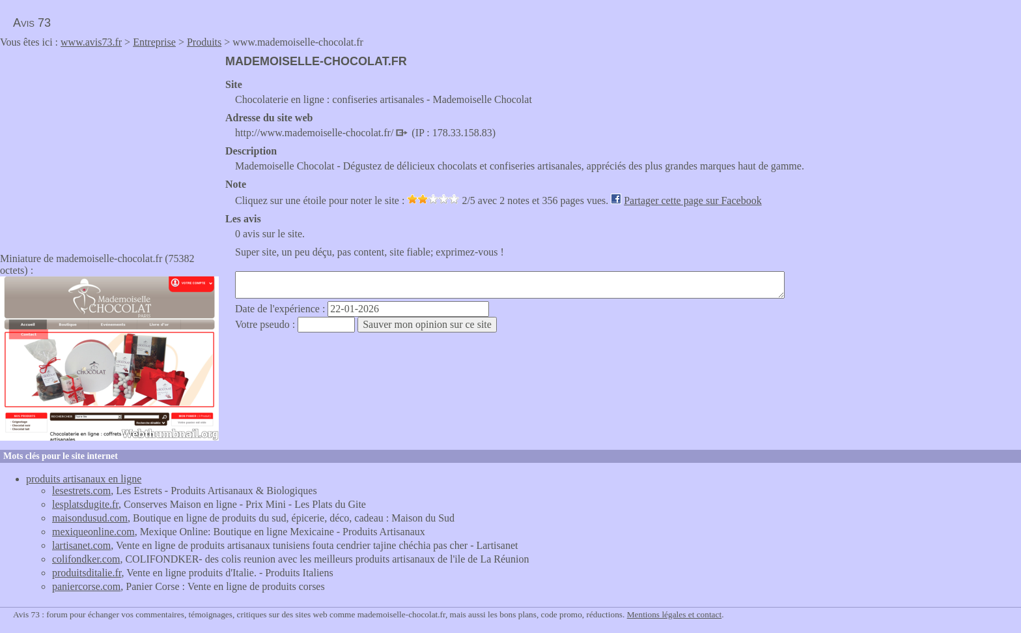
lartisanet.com (81, 545)
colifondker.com (86, 559)
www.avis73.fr (91, 42)
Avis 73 (32, 22)
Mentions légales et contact (674, 614)
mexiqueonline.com (93, 531)
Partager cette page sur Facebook (692, 200)
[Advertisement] (109, 146)
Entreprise (154, 42)
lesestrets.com (81, 490)
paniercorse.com (86, 586)
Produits (204, 42)
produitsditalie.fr (86, 572)
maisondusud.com (90, 517)
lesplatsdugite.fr (85, 504)
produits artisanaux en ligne (83, 478)
